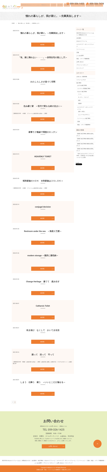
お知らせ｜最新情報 (81, 76)
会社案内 (54, 7)
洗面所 (80, 103)
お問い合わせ (98, 7)
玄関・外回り (81, 111)
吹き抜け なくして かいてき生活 (42, 330)
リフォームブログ (81, 79)
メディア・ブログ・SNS (78, 7)
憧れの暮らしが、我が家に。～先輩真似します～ (42, 33)
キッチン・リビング (83, 97)
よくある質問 (89, 7)
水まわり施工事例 (82, 91)
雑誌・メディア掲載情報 (82, 58)
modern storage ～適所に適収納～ (42, 255)
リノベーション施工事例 (83, 118)
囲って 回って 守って (43, 354)
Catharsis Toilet (43, 306)
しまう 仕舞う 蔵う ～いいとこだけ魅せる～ (42, 382)
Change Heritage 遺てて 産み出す (43, 281)
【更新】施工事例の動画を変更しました (85, 139)
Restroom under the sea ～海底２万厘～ (43, 231)
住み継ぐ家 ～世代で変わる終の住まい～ (42, 106)
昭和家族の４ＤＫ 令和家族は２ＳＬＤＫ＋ (43, 181)
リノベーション (80, 49)
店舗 (77, 52)
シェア (77, 162)
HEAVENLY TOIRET (42, 156)
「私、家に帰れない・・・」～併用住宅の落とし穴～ (42, 57)
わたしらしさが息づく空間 (42, 82)
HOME (13, 23)
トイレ (80, 94)
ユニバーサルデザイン (84, 114)
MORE (42, 44)
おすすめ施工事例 (82, 85)
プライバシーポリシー (82, 65)
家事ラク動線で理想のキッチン (43, 132)
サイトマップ (80, 68)
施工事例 (60, 7)
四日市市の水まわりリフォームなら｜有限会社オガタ (37, 7)
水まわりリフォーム (81, 41)
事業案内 (67, 7)
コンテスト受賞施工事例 (83, 88)
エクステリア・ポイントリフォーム (85, 45)
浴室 (79, 100)
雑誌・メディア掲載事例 (83, 124)
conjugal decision (43, 207)
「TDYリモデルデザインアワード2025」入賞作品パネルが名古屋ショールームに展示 (85, 155)
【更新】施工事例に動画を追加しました (85, 134)
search (103, 8)
